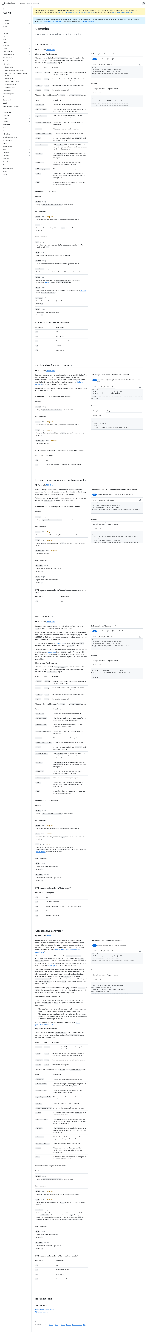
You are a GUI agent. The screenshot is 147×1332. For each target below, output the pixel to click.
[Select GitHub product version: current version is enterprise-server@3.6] (30, 3)
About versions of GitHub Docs (52, 21)
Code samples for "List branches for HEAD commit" (110, 375)
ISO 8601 (47, 282)
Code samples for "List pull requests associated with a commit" (114, 489)
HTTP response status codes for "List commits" (52, 322)
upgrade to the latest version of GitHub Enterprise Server (76, 12)
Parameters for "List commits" (46, 191)
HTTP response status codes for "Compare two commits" (56, 1256)
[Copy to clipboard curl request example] (140, 64)
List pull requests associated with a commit (60, 480)
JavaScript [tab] (102, 64)
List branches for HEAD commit (54, 365)
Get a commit (44, 616)
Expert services (77, 1325)
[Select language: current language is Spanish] (143, 3)
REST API (7, 13)
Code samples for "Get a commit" (103, 626)
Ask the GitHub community (44, 1309)
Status (63, 1325)
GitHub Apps (50, 49)
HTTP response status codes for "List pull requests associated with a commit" (60, 591)
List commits (43, 44)
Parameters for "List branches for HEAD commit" (53, 396)
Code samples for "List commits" (103, 54)
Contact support (41, 1312)
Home (5, 9)
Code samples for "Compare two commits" (107, 940)
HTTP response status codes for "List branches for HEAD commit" (59, 451)
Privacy (57, 1325)
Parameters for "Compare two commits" (50, 1166)
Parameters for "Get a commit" (47, 800)
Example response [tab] (99, 89)
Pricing (68, 1325)
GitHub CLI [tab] (110, 64)
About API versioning (87, 21)
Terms (51, 1325)
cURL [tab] (94, 64)
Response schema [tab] (112, 89)
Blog (84, 1325)
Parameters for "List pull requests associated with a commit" (58, 506)
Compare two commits (49, 930)
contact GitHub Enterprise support (123, 12)
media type (61, 643)
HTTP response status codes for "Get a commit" (53, 888)
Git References (40, 851)
